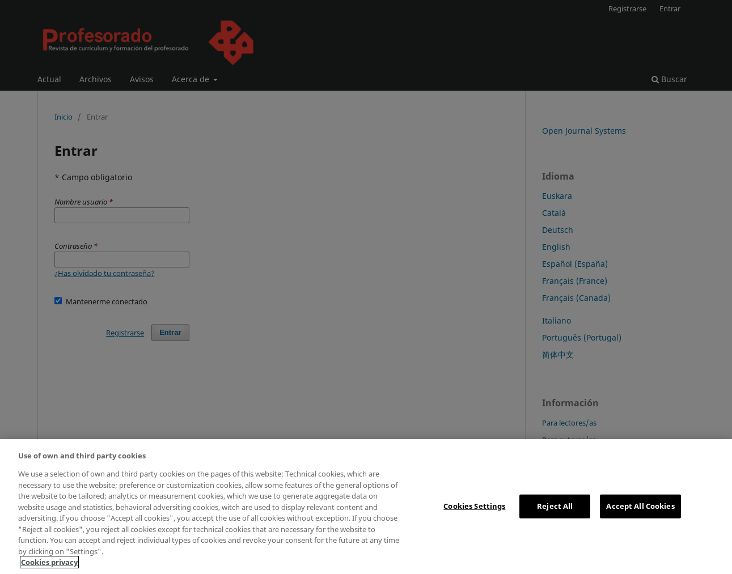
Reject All (555, 506)
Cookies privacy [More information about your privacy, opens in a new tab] (49, 562)
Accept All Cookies (640, 506)
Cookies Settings (474, 506)
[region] (366, 506)
